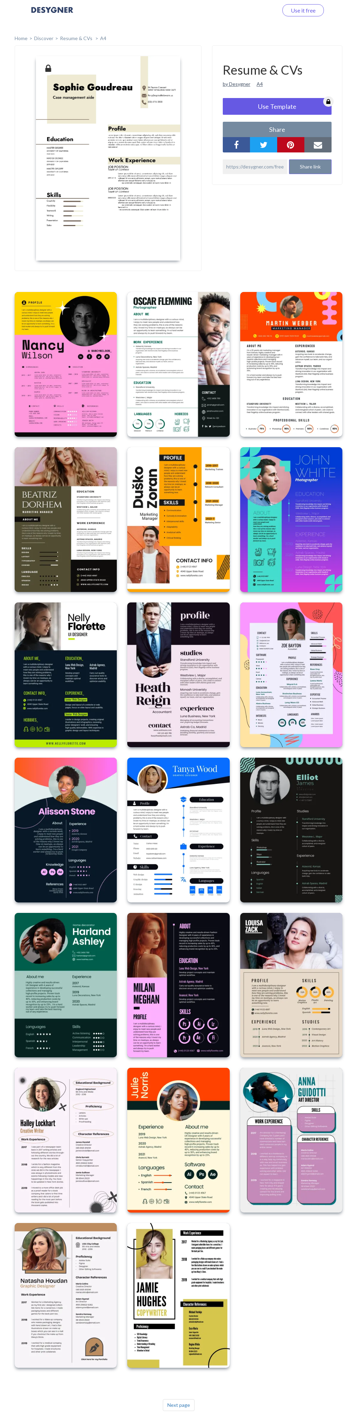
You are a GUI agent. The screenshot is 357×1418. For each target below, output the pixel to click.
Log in (262, 10)
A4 (103, 38)
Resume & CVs (76, 38)
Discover (43, 38)
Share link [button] (310, 167)
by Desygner (236, 84)
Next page (178, 1405)
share (277, 129)
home (21, 38)
